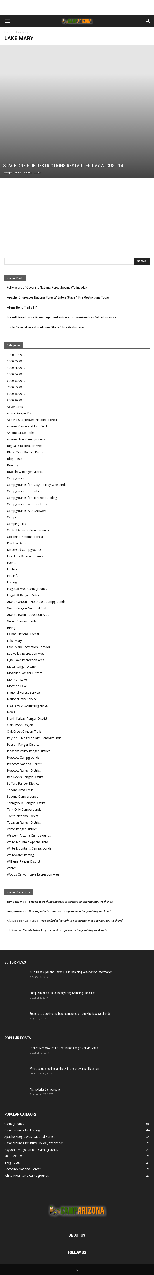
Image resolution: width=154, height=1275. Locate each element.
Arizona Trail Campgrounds (26, 439)
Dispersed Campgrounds (24, 550)
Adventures (15, 407)
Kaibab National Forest (23, 634)
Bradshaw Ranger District (25, 472)
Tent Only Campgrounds (24, 809)
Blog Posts (14, 459)
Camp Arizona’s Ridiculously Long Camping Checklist (62, 993)
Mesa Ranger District (21, 666)
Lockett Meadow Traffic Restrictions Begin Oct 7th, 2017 (64, 1048)
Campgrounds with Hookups (27, 504)
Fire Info (13, 576)
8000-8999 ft (16, 394)
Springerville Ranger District (26, 803)
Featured (13, 569)
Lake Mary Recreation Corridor (28, 647)
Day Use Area (16, 543)
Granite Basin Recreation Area (28, 614)
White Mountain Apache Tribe (28, 842)
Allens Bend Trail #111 (22, 307)
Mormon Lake (17, 679)
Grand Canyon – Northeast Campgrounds (36, 602)
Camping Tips (16, 524)
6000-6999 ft (16, 381)
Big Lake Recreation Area (25, 446)
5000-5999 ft (16, 374)
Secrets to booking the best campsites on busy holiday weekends (71, 901)
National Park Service (22, 699)
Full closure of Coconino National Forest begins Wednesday (47, 287)
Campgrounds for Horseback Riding (32, 498)
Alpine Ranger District (22, 413)
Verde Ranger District (22, 829)
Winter (11, 868)
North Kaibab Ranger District (27, 718)
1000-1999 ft (16, 355)
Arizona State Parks (21, 433)
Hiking (11, 627)
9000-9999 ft (16, 400)
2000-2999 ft (16, 361)
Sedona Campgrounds (22, 796)
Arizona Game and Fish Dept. (27, 426)
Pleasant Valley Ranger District (28, 751)
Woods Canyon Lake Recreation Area (33, 874)
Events (11, 563)
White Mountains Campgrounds (29, 848)
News (11, 712)
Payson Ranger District (23, 744)
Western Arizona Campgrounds (29, 835)
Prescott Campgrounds (23, 757)
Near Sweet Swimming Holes (27, 705)
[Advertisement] (77, 7)
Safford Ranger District (23, 783)
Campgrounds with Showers (26, 511)
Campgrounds (17, 478)
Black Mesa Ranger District (26, 452)
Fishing (12, 582)
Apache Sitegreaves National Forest (32, 420)
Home (8, 32)
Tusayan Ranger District (24, 822)
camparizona (12, 172)
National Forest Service (23, 692)
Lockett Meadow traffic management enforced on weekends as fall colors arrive (61, 317)
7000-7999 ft (16, 387)
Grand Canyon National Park (27, 608)
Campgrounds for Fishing (24, 491)
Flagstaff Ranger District (24, 595)
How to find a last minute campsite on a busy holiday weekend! (70, 911)
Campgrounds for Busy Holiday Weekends (36, 485)
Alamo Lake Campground (45, 1089)
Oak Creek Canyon (20, 725)
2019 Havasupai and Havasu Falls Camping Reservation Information (71, 972)
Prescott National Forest (24, 764)
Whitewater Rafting (20, 855)
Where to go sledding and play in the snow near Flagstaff (64, 1068)
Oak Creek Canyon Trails (24, 731)
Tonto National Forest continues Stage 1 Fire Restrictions (45, 327)
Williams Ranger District (23, 861)
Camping (13, 517)
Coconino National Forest (25, 537)
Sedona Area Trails (20, 790)
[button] (148, 21)
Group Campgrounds (21, 621)
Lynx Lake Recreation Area (26, 660)
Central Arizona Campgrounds (28, 530)
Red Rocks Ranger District (25, 777)
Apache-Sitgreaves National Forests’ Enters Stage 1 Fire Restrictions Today (58, 297)
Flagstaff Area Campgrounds (27, 589)
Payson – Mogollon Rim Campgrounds (34, 738)
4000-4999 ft (16, 368)
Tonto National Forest (22, 816)
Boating (12, 465)
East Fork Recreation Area (25, 556)
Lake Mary (14, 640)
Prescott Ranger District (24, 770)
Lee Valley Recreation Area (26, 653)
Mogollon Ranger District (24, 673)
